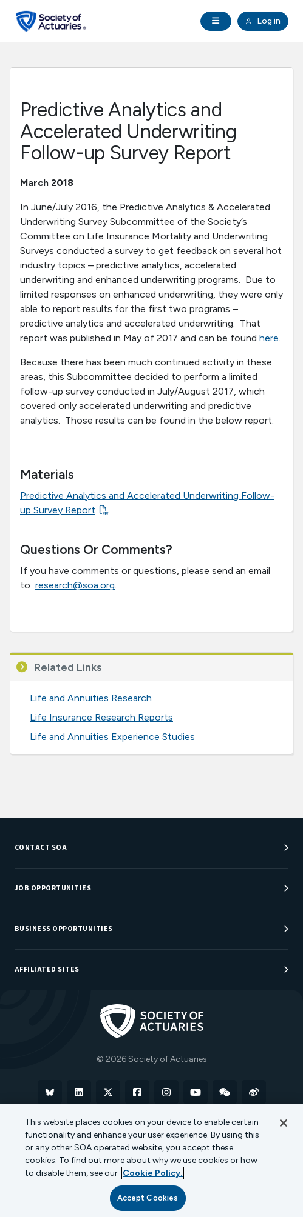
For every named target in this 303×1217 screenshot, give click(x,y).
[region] (151, 1160)
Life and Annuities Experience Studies (112, 736)
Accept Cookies (148, 1197)
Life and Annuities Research (91, 698)
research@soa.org (75, 585)
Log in (263, 21)
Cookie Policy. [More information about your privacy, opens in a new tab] (153, 1173)
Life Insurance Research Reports (101, 717)
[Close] (283, 1123)
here (269, 338)
